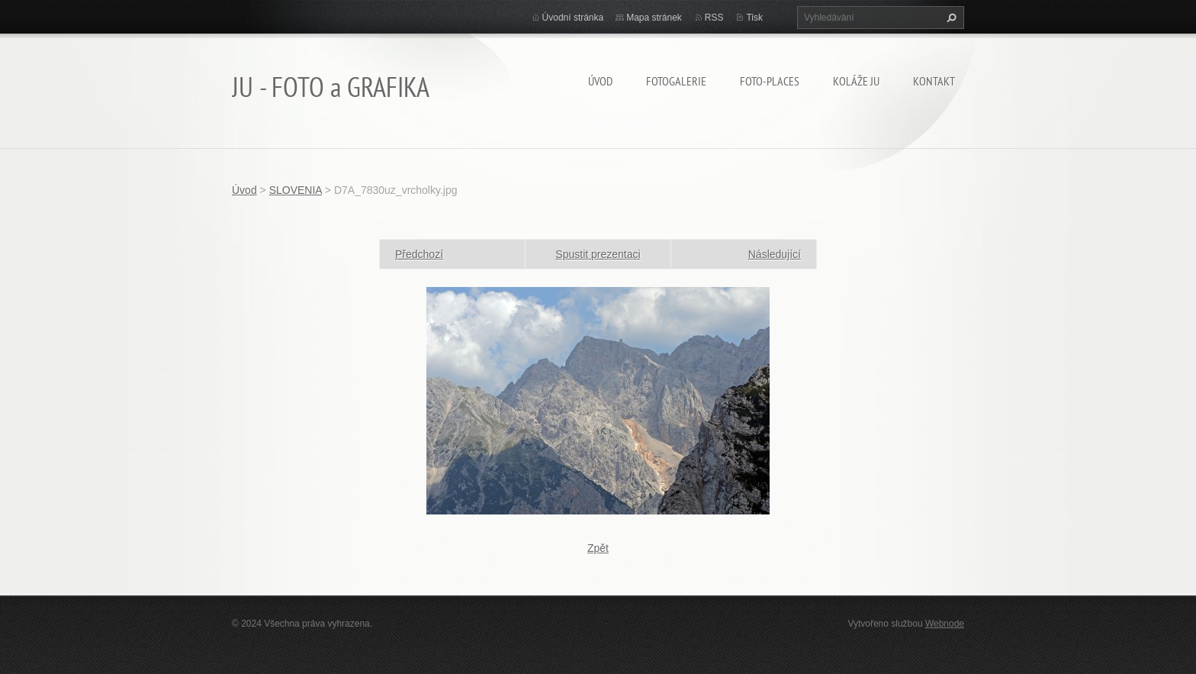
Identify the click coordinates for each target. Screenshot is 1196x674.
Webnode (944, 623)
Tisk (754, 17)
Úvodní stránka (573, 17)
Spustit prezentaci (597, 254)
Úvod (600, 81)
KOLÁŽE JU (856, 81)
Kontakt (934, 81)
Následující (774, 254)
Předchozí (419, 254)
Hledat (949, 17)
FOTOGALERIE (676, 81)
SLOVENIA (295, 190)
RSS (714, 17)
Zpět (598, 548)
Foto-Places (769, 81)
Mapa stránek (654, 17)
